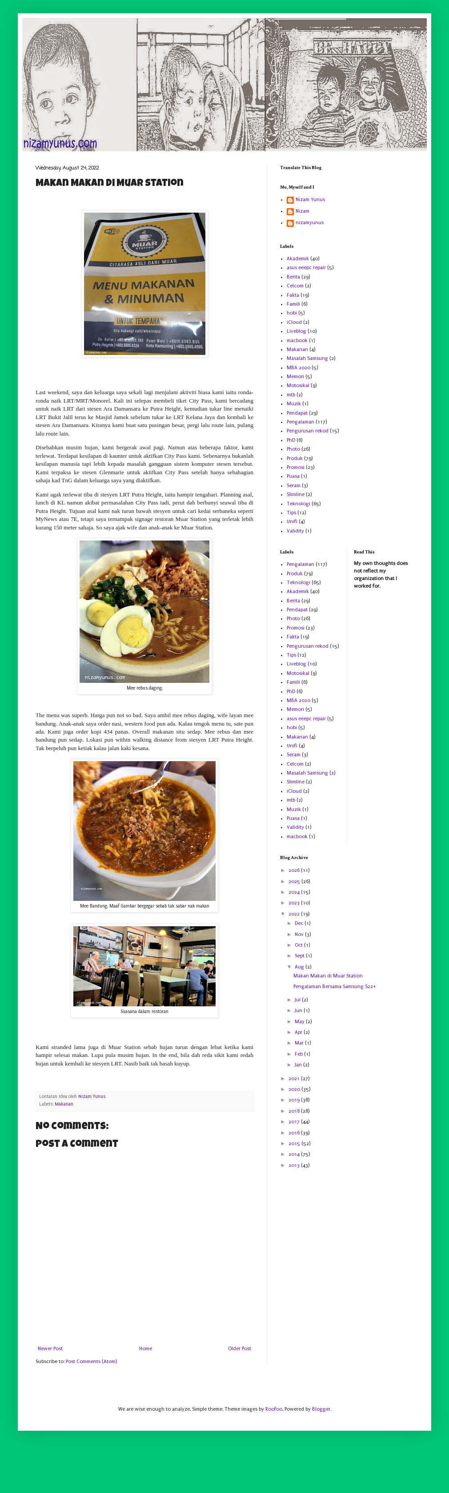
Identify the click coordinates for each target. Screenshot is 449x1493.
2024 (295, 892)
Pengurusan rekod (308, 431)
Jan (299, 1065)
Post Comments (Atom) (91, 1361)
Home (145, 1349)
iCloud (294, 322)
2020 (295, 1089)
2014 (295, 1154)
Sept (300, 956)
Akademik (298, 259)
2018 (295, 1111)
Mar (300, 1043)
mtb (291, 395)
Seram (294, 485)
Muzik (294, 404)
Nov (300, 934)
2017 (295, 1122)
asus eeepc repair (306, 267)
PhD (291, 440)
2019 (295, 1100)
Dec (300, 923)
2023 (295, 903)
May (300, 1022)
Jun (299, 1010)
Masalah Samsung (307, 358)
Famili (293, 304)
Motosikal (298, 385)
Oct (299, 945)
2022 (295, 914)
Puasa (293, 476)
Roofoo (273, 1409)
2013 (295, 1165)
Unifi (292, 522)
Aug (300, 967)
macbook (297, 340)
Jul (298, 1000)
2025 (295, 881)
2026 (295, 870)
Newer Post (50, 1349)
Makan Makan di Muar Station (328, 976)
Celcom (295, 286)
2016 (295, 1133)
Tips (291, 513)
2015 (295, 1143)
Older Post (239, 1349)
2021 (295, 1078)
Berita (293, 277)
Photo (293, 449)
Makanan (64, 1104)
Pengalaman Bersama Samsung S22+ (334, 986)
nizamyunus (310, 223)
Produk (295, 458)
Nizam (302, 211)
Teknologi (298, 504)
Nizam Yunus (310, 199)
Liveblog (296, 331)
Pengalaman (300, 422)
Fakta (293, 295)
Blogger (321, 1409)
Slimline (296, 494)
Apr (299, 1032)
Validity (295, 531)
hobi (292, 313)
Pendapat (297, 413)
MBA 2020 (298, 368)
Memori (295, 376)
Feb (299, 1054)
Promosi (296, 467)
